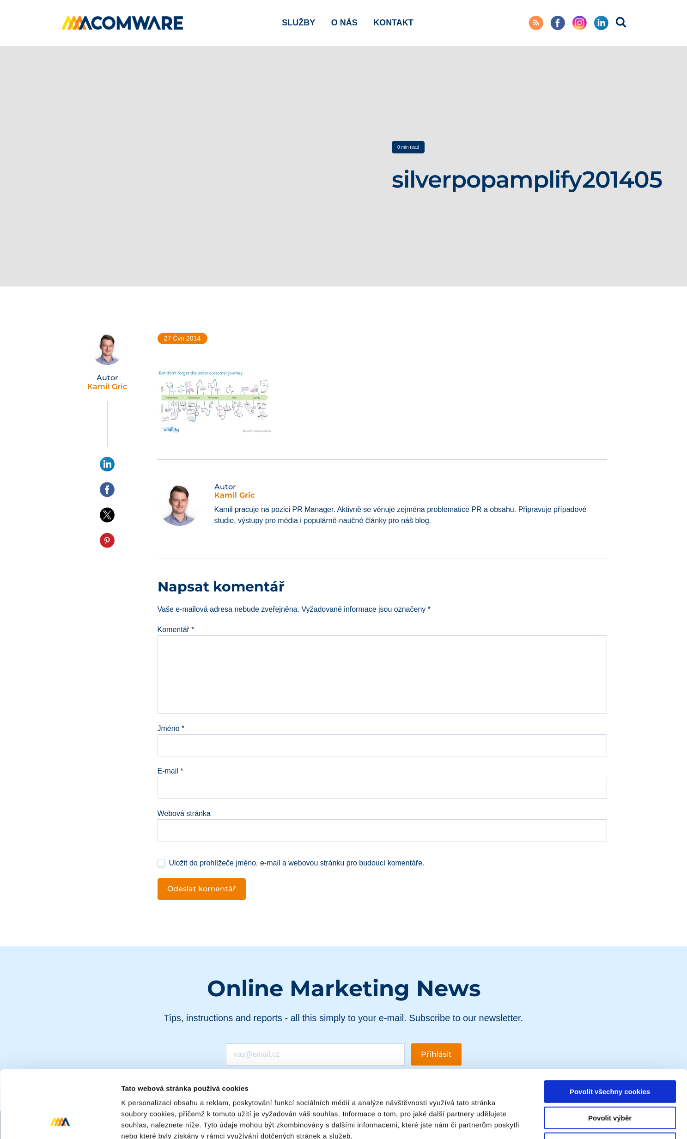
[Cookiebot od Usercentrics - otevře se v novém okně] (59, 1121)
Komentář (176, 629)
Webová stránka (184, 813)
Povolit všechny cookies (610, 1028)
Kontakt (393, 22)
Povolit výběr (610, 1055)
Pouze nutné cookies (609, 1080)
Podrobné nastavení (495, 1121)
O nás (344, 22)
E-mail (170, 771)
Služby (298, 22)
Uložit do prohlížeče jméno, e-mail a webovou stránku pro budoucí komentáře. (297, 863)
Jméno (171, 728)
